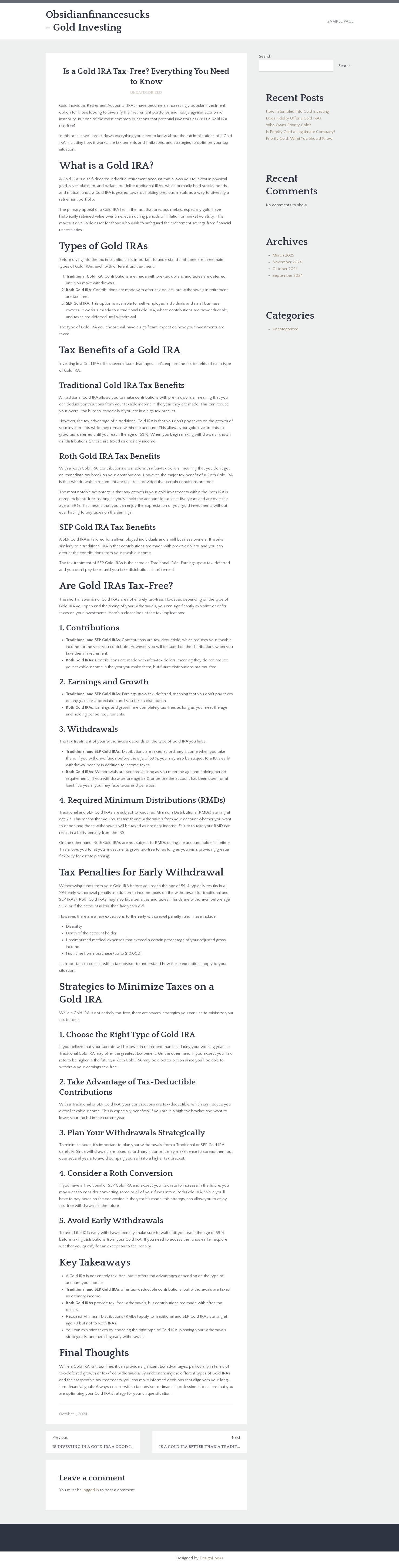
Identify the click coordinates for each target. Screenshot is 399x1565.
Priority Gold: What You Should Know (299, 138)
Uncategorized (146, 92)
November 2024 (287, 262)
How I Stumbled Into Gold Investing (297, 111)
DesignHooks (211, 1558)
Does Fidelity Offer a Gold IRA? (293, 118)
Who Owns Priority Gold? (288, 125)
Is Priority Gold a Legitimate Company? (300, 131)
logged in (91, 1490)
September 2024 (288, 275)
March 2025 (283, 255)
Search (265, 56)
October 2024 (285, 269)
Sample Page (340, 21)
